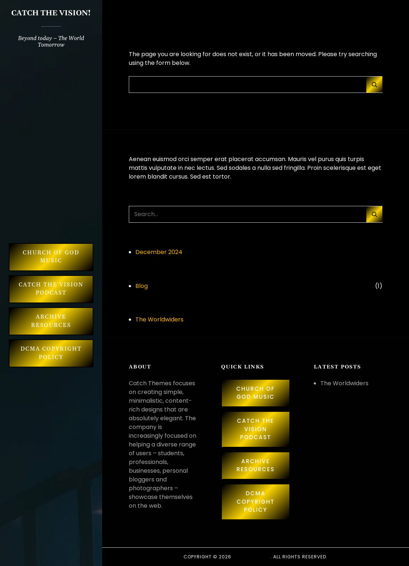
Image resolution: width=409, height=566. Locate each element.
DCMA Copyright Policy (51, 353)
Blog (141, 286)
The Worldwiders (159, 319)
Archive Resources (51, 321)
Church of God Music (51, 257)
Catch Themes (251, 557)
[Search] (374, 85)
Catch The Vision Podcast (51, 289)
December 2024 (158, 252)
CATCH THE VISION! (51, 13)
